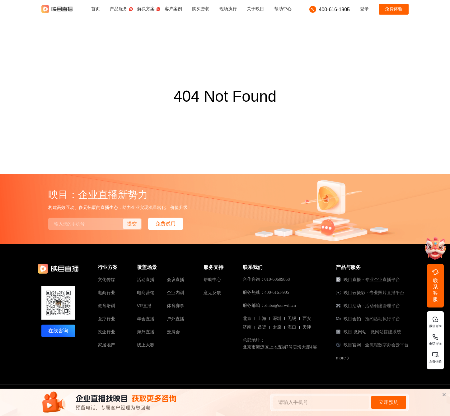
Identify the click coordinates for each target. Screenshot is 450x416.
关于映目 (255, 8)
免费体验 (393, 8)
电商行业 (106, 292)
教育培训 (106, 305)
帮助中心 (283, 8)
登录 (364, 8)
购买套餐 (200, 8)
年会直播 (145, 318)
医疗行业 (106, 318)
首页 (95, 8)
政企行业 (106, 331)
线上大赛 (145, 344)
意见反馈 (212, 292)
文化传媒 (106, 279)
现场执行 (228, 8)
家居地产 (106, 344)
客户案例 (173, 8)
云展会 (173, 331)
